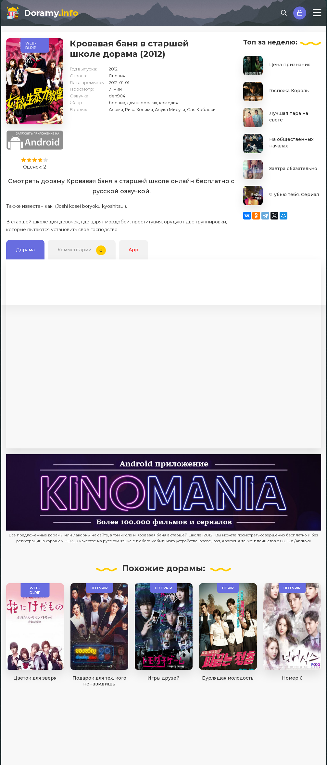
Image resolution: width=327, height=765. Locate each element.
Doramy (51, 13)
